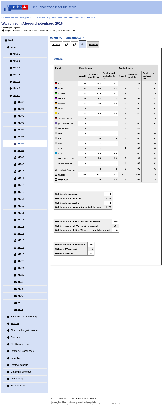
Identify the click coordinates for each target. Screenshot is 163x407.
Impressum (64, 398)
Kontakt (54, 398)
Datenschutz (76, 398)
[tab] (56, 44)
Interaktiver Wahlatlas (85, 18)
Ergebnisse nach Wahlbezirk (60, 18)
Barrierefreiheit (90, 398)
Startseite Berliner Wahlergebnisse (17, 18)
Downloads (40, 18)
